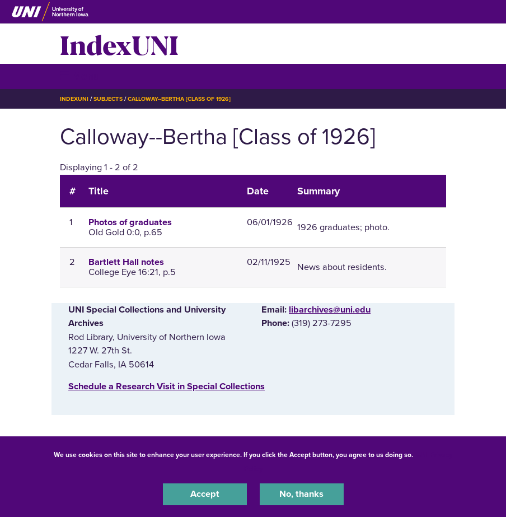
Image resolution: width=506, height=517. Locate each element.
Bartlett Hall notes (126, 262)
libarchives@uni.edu (330, 309)
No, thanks (301, 494)
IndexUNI (119, 44)
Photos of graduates (130, 222)
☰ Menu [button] (80, 75)
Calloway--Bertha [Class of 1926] (179, 99)
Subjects (107, 99)
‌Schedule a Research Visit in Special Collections (166, 386)
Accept (204, 494)
